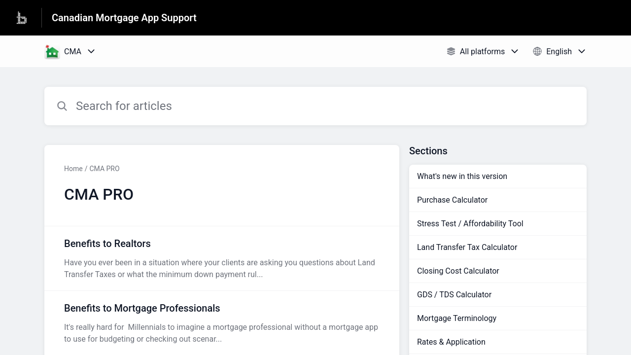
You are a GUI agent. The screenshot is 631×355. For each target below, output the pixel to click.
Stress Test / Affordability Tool (470, 223)
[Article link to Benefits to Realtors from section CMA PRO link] (222, 258)
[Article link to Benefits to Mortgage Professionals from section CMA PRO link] (222, 323)
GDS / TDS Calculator (454, 294)
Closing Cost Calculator (458, 271)
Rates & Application (451, 342)
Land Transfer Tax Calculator (467, 247)
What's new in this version (462, 176)
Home (73, 169)
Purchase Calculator (452, 200)
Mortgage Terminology (456, 318)
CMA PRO (104, 169)
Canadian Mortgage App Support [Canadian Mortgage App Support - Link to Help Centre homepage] (124, 18)
